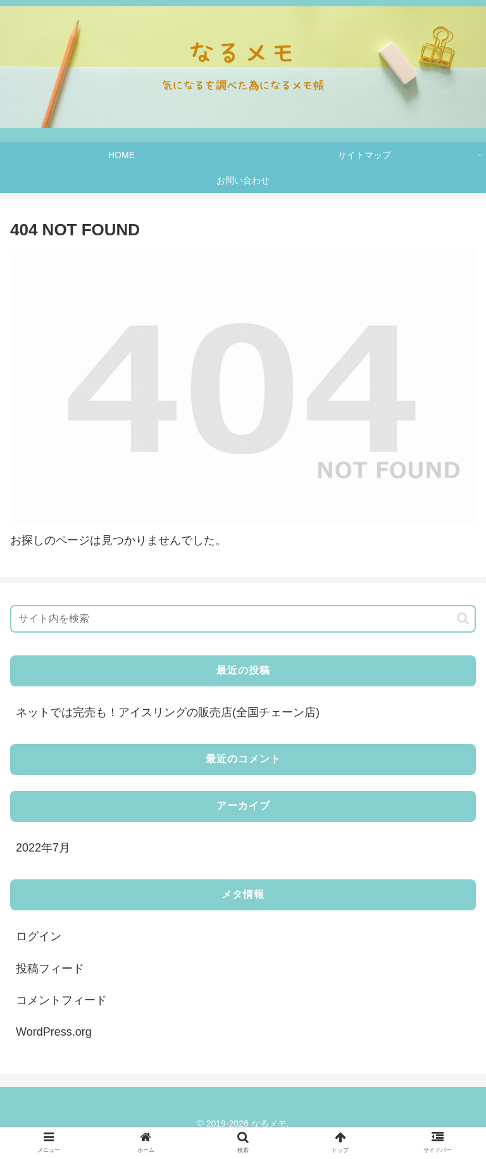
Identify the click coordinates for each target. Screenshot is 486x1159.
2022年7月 (43, 847)
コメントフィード (61, 1000)
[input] (243, 619)
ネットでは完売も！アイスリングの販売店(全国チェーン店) (168, 712)
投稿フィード (50, 968)
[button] (463, 618)
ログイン (38, 936)
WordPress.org (54, 1032)
